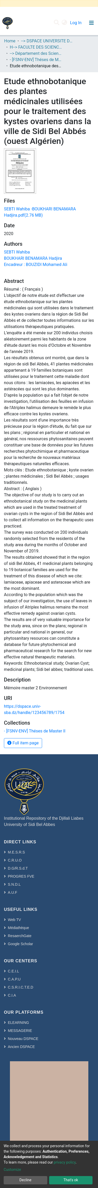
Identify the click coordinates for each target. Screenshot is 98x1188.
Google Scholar (20, 944)
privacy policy (65, 1162)
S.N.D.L (14, 884)
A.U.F (12, 892)
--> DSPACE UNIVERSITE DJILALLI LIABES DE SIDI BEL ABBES (47, 40)
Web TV (14, 920)
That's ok (71, 1180)
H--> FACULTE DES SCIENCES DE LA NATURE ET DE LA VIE (36, 47)
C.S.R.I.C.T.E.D (20, 987)
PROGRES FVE (21, 876)
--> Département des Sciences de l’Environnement (36, 53)
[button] (64, 23)
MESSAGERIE (20, 1031)
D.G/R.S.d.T (18, 868)
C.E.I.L (13, 971)
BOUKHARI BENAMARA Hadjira (33, 258)
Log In (76, 22)
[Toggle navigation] (91, 23)
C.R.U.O (15, 860)
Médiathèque (18, 928)
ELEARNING (18, 1022)
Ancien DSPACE (21, 1047)
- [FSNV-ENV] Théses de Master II (36, 59)
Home (9, 40)
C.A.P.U (14, 979)
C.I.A (12, 995)
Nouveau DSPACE (23, 1039)
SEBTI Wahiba (17, 252)
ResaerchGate (19, 936)
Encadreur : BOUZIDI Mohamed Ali (35, 264)
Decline (25, 1180)
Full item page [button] (23, 742)
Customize (12, 1169)
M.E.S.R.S (16, 852)
